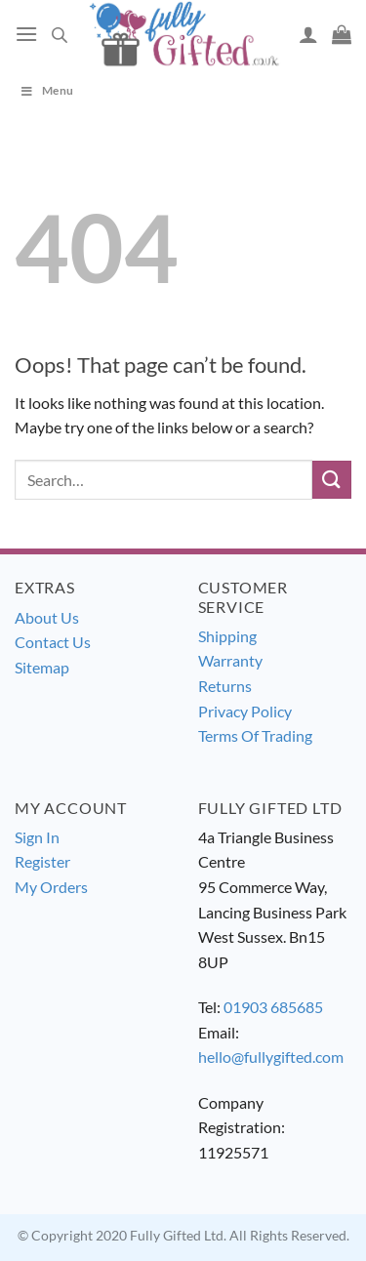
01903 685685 (273, 1006)
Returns (225, 685)
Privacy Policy (245, 711)
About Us (47, 617)
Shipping (227, 636)
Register (42, 861)
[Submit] (331, 480)
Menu (46, 90)
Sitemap (42, 667)
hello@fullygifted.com (271, 1056)
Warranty (230, 660)
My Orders (51, 886)
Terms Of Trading (255, 735)
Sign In (37, 837)
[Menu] (26, 34)
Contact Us (53, 641)
